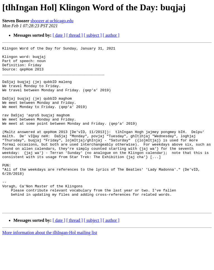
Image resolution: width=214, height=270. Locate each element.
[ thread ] (74, 35)
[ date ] (59, 35)
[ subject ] (93, 35)
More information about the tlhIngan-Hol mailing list (49, 265)
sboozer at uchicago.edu (51, 20)
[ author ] (111, 35)
